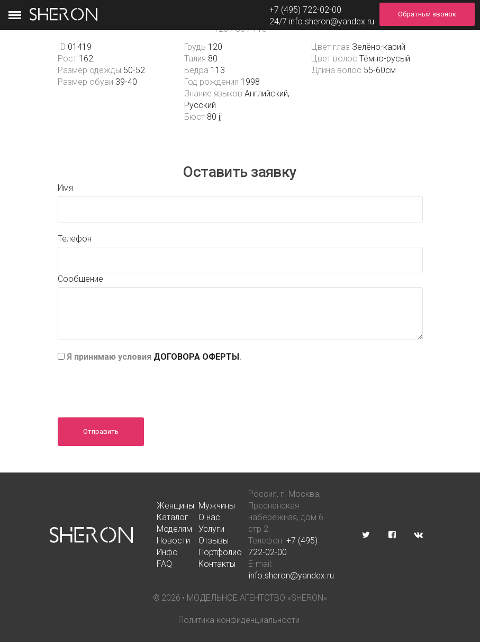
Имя (65, 188)
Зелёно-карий (378, 47)
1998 (250, 82)
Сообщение (80, 279)
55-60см (380, 70)
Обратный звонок (427, 14)
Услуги (211, 529)
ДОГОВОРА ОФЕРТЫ (196, 357)
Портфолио (220, 552)
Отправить (101, 431)
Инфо (167, 552)
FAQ (164, 564)
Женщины (175, 506)
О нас (209, 517)
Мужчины (216, 506)
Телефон (75, 239)
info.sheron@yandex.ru (331, 21)
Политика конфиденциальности (239, 620)
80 (213, 59)
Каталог (172, 517)
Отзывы (213, 541)
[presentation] (138, 386)
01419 (80, 47)
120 (215, 47)
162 (86, 59)
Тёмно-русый (384, 59)
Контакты (217, 564)
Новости (173, 541)
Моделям (174, 529)
